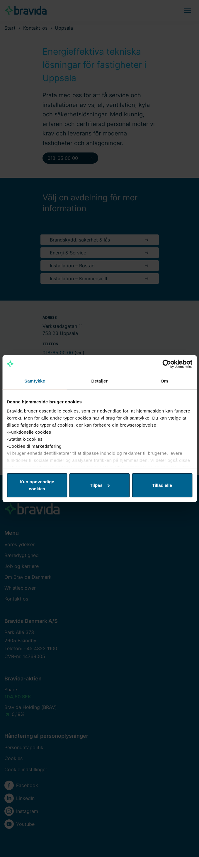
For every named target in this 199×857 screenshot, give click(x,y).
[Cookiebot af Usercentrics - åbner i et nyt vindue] (166, 364)
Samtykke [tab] (34, 380)
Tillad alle (162, 485)
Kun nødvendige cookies (37, 485)
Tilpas (100, 485)
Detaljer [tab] (99, 380)
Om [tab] (164, 380)
